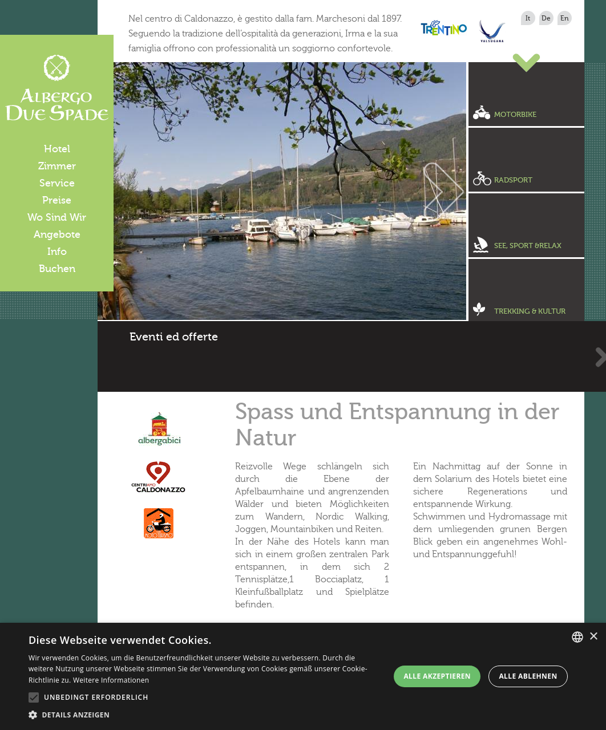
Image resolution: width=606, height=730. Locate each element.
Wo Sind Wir (56, 217)
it (528, 18)
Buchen (57, 268)
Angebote (57, 234)
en (564, 18)
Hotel (57, 149)
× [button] (593, 636)
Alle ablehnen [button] (528, 676)
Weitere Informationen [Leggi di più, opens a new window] (111, 680)
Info (57, 251)
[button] (205, 715)
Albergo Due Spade (56, 88)
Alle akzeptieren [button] (437, 676)
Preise (56, 200)
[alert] (303, 676)
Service (57, 183)
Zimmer (57, 166)
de (546, 18)
